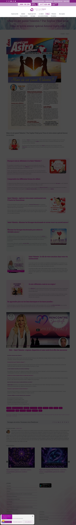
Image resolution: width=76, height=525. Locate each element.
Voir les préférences (28, 521)
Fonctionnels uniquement (17, 521)
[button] (32, 516)
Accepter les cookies (6, 521)
